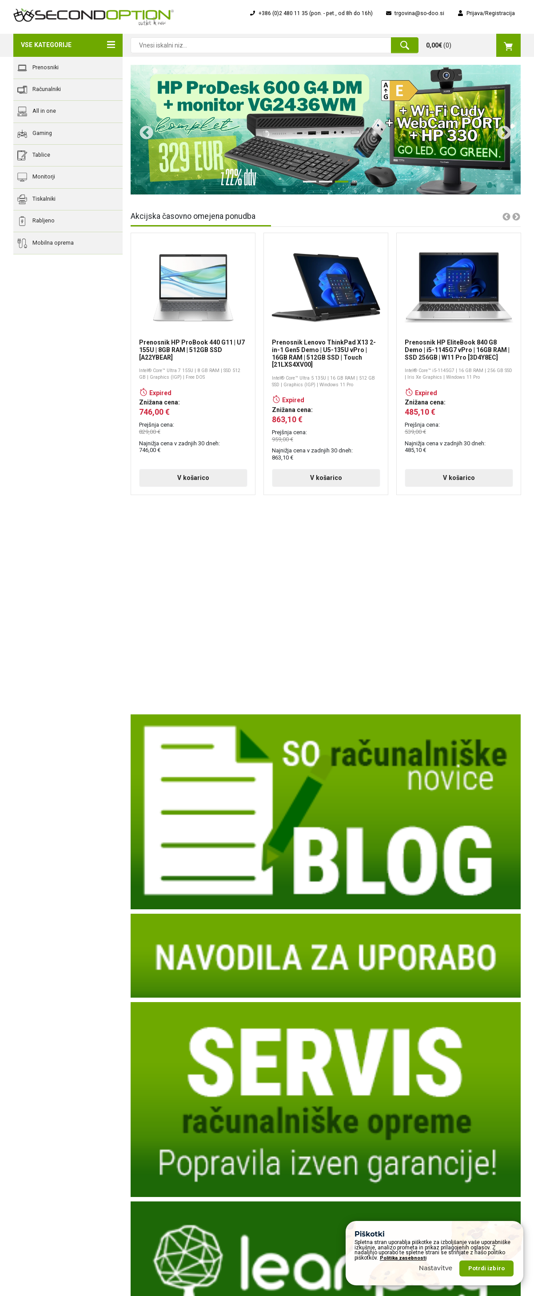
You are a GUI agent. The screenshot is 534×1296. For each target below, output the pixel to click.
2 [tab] (323, 185)
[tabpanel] (326, 129)
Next (500, 129)
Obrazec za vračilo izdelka (306, 1119)
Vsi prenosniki (421, 1144)
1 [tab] (307, 185)
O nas (150, 1119)
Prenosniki (38, 68)
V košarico (193, 477)
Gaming (34, 134)
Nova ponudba (422, 1131)
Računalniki (39, 90)
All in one (36, 111)
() (473, 45)
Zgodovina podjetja (167, 1131)
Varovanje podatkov (168, 1193)
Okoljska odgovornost (171, 1181)
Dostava (153, 1156)
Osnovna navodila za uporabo (311, 1181)
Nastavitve (436, 1268)
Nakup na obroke (295, 1156)
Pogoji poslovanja (166, 1168)
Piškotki (153, 1206)
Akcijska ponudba (426, 1119)
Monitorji (36, 177)
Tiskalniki (36, 199)
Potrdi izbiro (486, 1268)
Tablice (33, 155)
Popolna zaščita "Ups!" (302, 1168)
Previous (143, 129)
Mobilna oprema (45, 243)
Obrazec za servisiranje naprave (314, 1131)
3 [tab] (339, 185)
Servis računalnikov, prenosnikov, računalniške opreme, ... (331, 1196)
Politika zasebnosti (403, 1258)
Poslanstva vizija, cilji (170, 1144)
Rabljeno (36, 221)
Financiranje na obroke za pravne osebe (324, 1144)
